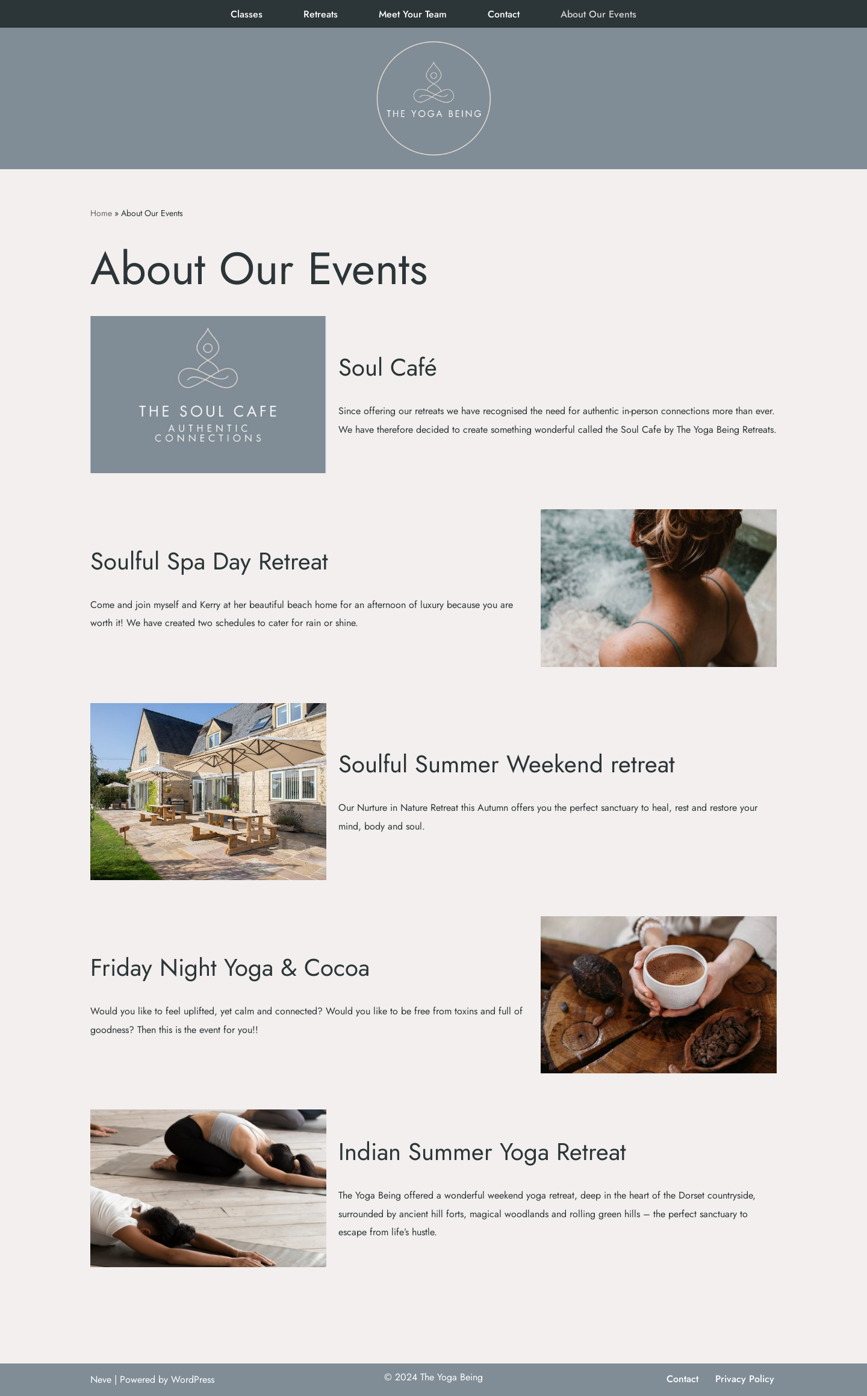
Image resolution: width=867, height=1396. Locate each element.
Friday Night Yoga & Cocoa (230, 967)
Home (101, 213)
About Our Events (598, 14)
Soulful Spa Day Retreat (209, 561)
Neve (100, 1379)
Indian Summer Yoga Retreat (482, 1151)
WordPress (192, 1379)
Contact (504, 14)
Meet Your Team (413, 14)
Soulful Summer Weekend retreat (506, 763)
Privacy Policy (744, 1379)
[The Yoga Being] (433, 98)
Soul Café (387, 367)
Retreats (320, 14)
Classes (247, 14)
